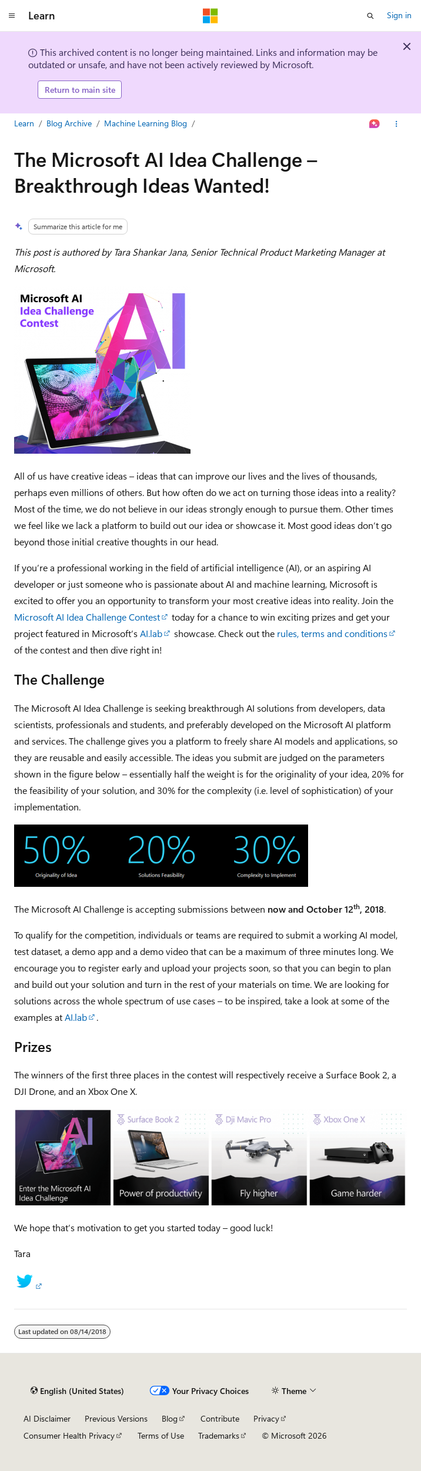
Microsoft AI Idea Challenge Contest (87, 617)
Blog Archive (69, 123)
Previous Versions (116, 1418)
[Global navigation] (12, 15)
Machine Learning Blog (145, 123)
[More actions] (396, 124)
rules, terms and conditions (332, 633)
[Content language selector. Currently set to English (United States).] (77, 1391)
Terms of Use (161, 1435)
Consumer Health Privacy (69, 1435)
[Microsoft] (210, 16)
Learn (24, 123)
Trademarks (218, 1435)
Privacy (266, 1418)
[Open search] (370, 15)
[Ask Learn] (374, 124)
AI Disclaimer (47, 1418)
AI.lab (151, 633)
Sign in (399, 15)
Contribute (220, 1418)
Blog (170, 1418)
